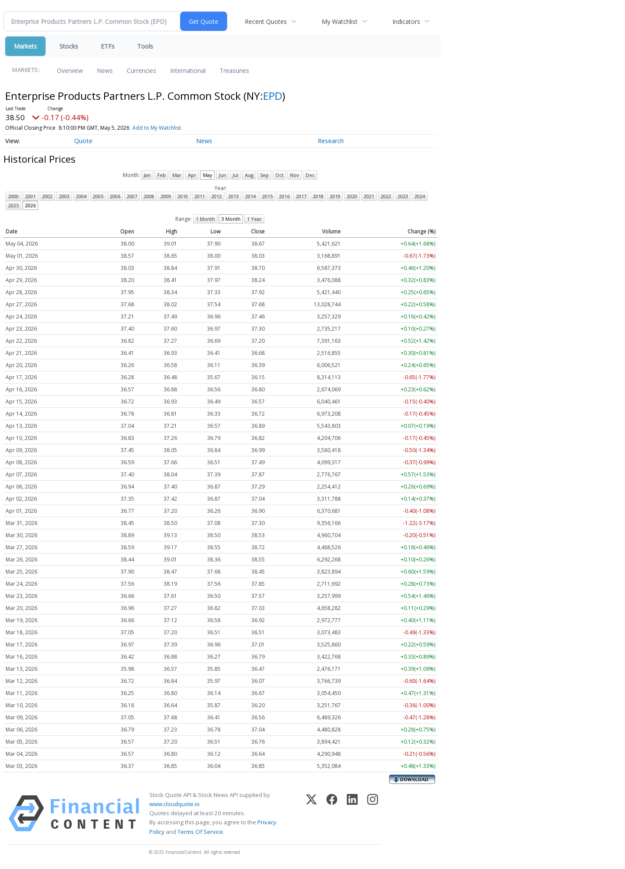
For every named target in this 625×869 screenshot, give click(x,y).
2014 (250, 196)
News (105, 70)
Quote (83, 141)
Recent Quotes (266, 21)
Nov (294, 175)
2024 (419, 196)
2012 (216, 196)
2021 (369, 196)
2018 (318, 196)
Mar (176, 175)
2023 (403, 196)
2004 (81, 196)
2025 (13, 205)
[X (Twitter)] (311, 813)
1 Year (254, 219)
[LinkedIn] (352, 813)
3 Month (230, 219)
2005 (98, 196)
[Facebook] (332, 813)
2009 (166, 196)
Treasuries (234, 70)
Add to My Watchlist (156, 127)
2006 (115, 196)
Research (331, 141)
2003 (64, 196)
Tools (145, 46)
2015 (267, 196)
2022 (386, 196)
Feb (161, 175)
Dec (310, 175)
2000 (13, 196)
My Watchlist (340, 21)
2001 (30, 196)
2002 (47, 196)
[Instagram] (373, 813)
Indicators (406, 21)
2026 (30, 205)
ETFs (108, 46)
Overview (70, 70)
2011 (199, 196)
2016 (284, 196)
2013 (233, 196)
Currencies (141, 70)
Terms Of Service (200, 832)
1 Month (205, 219)
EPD (272, 96)
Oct (279, 175)
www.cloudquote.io (174, 804)
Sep (264, 175)
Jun (222, 175)
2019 (335, 196)
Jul (235, 175)
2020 (352, 196)
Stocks (68, 46)
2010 (183, 196)
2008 (149, 196)
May (207, 175)
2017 (301, 196)
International (188, 70)
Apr (192, 175)
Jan (147, 175)
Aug (249, 175)
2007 (132, 196)
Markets (25, 46)
